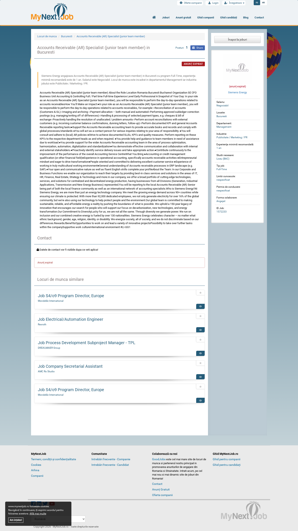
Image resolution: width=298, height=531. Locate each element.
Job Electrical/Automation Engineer (70, 319)
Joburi (165, 17)
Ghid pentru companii (226, 459)
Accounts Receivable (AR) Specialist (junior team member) (111, 36)
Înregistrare (233, 2)
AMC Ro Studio (46, 371)
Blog (245, 17)
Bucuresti (66, 36)
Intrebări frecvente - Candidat (110, 464)
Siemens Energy (237, 92)
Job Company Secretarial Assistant (70, 366)
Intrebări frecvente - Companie (110, 459)
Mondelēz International (51, 300)
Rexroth (42, 324)
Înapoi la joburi (237, 39)
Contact (259, 17)
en (263, 2)
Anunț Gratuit (161, 489)
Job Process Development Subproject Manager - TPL (86, 342)
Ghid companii (205, 17)
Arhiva (35, 470)
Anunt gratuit (183, 17)
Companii (37, 475)
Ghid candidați (228, 17)
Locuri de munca (47, 36)
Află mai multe (38, 513)
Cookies (36, 464)
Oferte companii (190, 2)
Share (197, 47)
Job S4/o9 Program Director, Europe (71, 295)
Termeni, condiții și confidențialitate (53, 459)
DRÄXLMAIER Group (49, 347)
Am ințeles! (16, 520)
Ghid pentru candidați (226, 464)
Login (213, 2)
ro (257, 2)
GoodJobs (159, 459)
